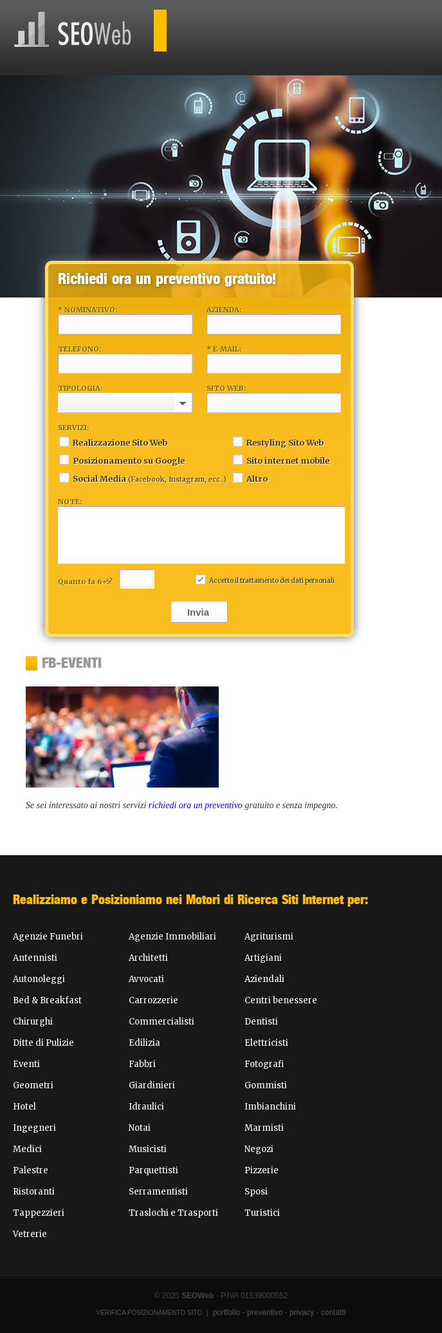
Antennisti (35, 957)
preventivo (264, 1312)
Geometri (33, 1085)
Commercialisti (161, 1021)
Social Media (142, 477)
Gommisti (265, 1085)
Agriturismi (268, 936)
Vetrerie (30, 1234)
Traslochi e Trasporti (173, 1212)
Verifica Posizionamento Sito (150, 1312)
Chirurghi (33, 1021)
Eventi (26, 1064)
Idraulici (146, 1106)
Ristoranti (34, 1191)
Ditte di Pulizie (43, 1042)
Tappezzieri (38, 1212)
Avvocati (146, 979)
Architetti (148, 957)
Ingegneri (34, 1127)
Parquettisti (153, 1170)
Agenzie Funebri (48, 936)
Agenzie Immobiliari (172, 936)
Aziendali (264, 979)
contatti (333, 1312)
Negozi (258, 1149)
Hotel (24, 1106)
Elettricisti (266, 1042)
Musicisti (148, 1149)
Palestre (30, 1170)
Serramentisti (158, 1191)
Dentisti (261, 1021)
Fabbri (142, 1064)
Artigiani (263, 957)
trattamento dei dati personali (287, 580)
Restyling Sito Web (278, 441)
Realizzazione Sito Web (112, 441)
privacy (302, 1312)
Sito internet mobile (280, 459)
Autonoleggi (39, 979)
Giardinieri (152, 1085)
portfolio (227, 1312)
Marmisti (264, 1127)
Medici (27, 1149)
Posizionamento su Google (121, 459)
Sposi (256, 1191)
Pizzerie (261, 1170)
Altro (250, 477)
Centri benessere (280, 1000)
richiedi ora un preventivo (196, 805)
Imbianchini (270, 1106)
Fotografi (264, 1064)
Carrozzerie (153, 1000)
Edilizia (144, 1042)
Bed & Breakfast (47, 1000)
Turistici (262, 1212)
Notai (140, 1127)
